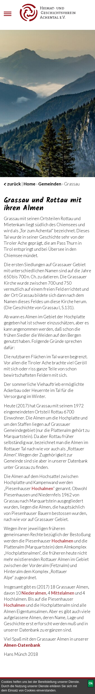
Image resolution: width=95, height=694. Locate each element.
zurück (12, 183)
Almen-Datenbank (22, 645)
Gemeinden (49, 183)
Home (29, 183)
